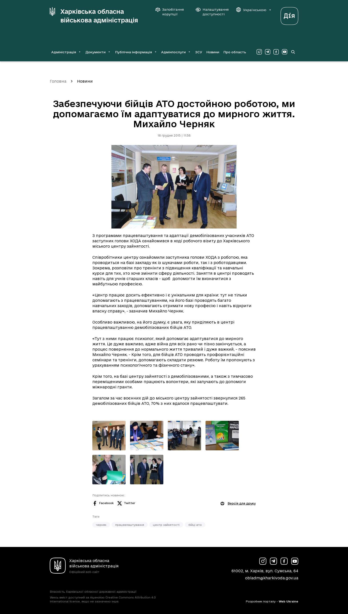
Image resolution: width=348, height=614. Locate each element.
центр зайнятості (166, 524)
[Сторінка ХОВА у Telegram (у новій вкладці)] (267, 52)
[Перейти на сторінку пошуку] (293, 52)
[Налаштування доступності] (212, 11)
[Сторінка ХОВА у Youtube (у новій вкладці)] (284, 52)
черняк (101, 524)
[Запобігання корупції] (171, 11)
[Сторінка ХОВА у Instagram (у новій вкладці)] (259, 52)
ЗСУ (198, 52)
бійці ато (195, 524)
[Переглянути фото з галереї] (109, 435)
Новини (212, 52)
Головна (58, 81)
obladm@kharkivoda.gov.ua (271, 578)
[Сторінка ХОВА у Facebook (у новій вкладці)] (276, 52)
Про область (234, 52)
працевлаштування (129, 524)
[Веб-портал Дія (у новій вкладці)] (289, 15)
